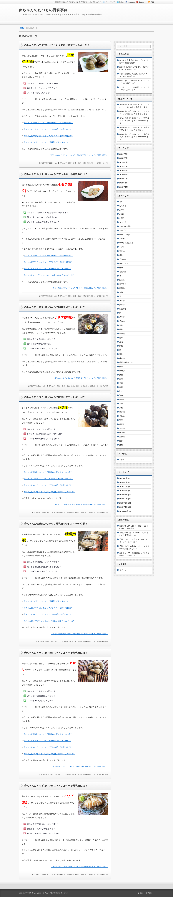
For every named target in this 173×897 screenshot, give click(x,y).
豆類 (121, 404)
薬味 (121, 379)
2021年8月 (123, 154)
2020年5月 (123, 158)
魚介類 (105, 386)
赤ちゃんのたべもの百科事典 (43, 10)
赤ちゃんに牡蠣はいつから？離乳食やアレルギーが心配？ (48, 472)
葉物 (121, 375)
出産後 (122, 280)
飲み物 (122, 433)
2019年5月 (123, 166)
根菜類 (122, 334)
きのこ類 (122, 222)
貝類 (84, 163)
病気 (73, 386)
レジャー (122, 247)
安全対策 (122, 309)
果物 (121, 329)
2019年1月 (123, 183)
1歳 (120, 202)
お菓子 (122, 218)
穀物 (121, 354)
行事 (121, 383)
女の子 (122, 301)
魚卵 (121, 441)
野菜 (121, 420)
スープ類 (122, 230)
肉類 (121, 367)
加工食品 (122, 284)
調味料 (122, 400)
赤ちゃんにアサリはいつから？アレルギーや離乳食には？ (48, 478)
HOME (21, 28)
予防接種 (122, 259)
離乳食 (99, 163)
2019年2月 (123, 179)
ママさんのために (126, 243)
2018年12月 (124, 187)
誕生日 (122, 395)
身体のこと (91, 163)
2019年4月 (123, 171)
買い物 (122, 412)
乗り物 (122, 251)
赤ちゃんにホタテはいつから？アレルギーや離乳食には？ (55, 174)
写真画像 (122, 272)
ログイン (122, 460)
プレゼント (123, 239)
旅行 (121, 325)
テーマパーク (124, 235)
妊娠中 (122, 305)
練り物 (122, 358)
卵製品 (122, 288)
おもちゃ (122, 206)
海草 (121, 338)
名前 (121, 292)
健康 (74, 163)
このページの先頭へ (146, 893)
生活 (79, 163)
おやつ (122, 210)
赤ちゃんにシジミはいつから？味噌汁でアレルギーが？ (47, 269)
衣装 (121, 387)
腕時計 (122, 371)
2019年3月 (123, 175)
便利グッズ (123, 263)
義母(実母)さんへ (126, 362)
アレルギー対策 (65, 163)
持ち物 (122, 321)
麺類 (121, 445)
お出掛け (122, 214)
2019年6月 (123, 162)
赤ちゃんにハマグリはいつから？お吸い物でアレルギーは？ (57, 45)
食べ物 (105, 163)
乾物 (121, 255)
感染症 (122, 317)
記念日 (122, 391)
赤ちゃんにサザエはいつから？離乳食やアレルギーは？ (54, 307)
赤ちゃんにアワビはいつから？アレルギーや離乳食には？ (55, 785)
